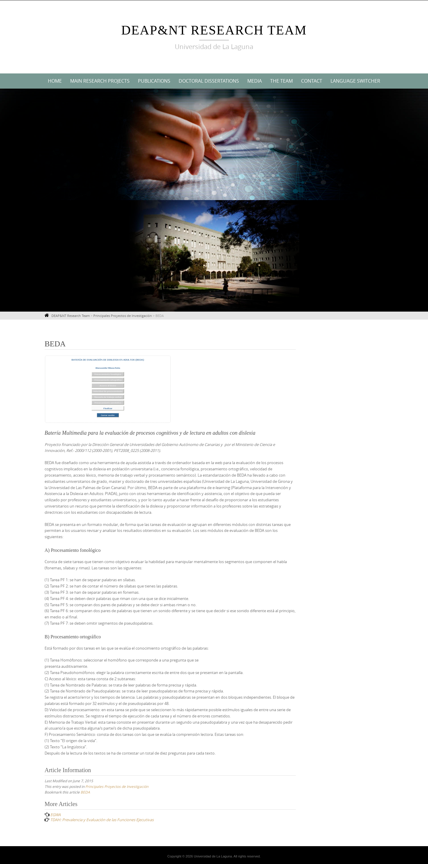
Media (254, 81)
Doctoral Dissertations (209, 81)
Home (55, 81)
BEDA (85, 792)
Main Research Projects (100, 81)
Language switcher (355, 81)
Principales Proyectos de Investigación (116, 786)
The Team (281, 81)
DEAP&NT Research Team (214, 30)
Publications (154, 81)
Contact (311, 81)
